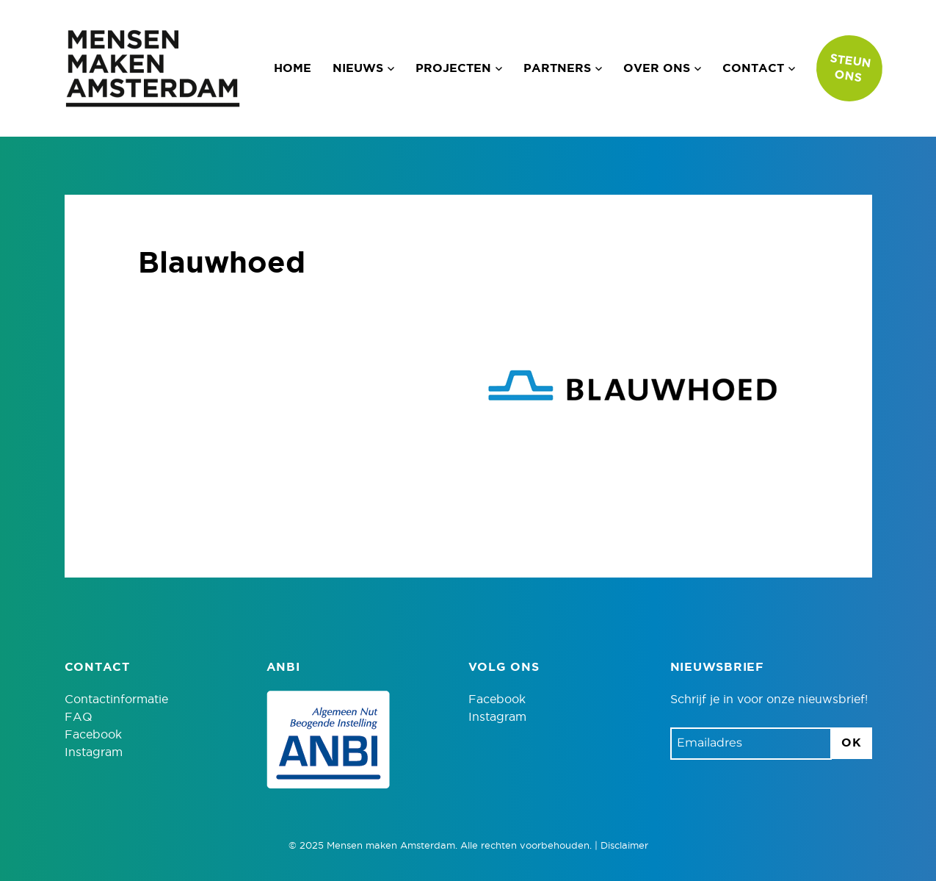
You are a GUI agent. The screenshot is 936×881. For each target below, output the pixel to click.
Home (292, 68)
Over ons (656, 68)
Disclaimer (624, 846)
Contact (753, 68)
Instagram (94, 752)
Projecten (453, 68)
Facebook (93, 735)
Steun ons (850, 68)
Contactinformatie (116, 699)
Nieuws (358, 68)
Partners (557, 68)
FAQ (78, 717)
